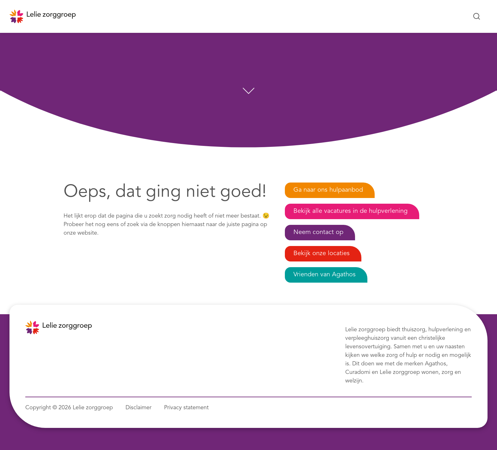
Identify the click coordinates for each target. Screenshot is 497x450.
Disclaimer (138, 408)
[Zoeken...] (476, 16)
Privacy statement (186, 408)
